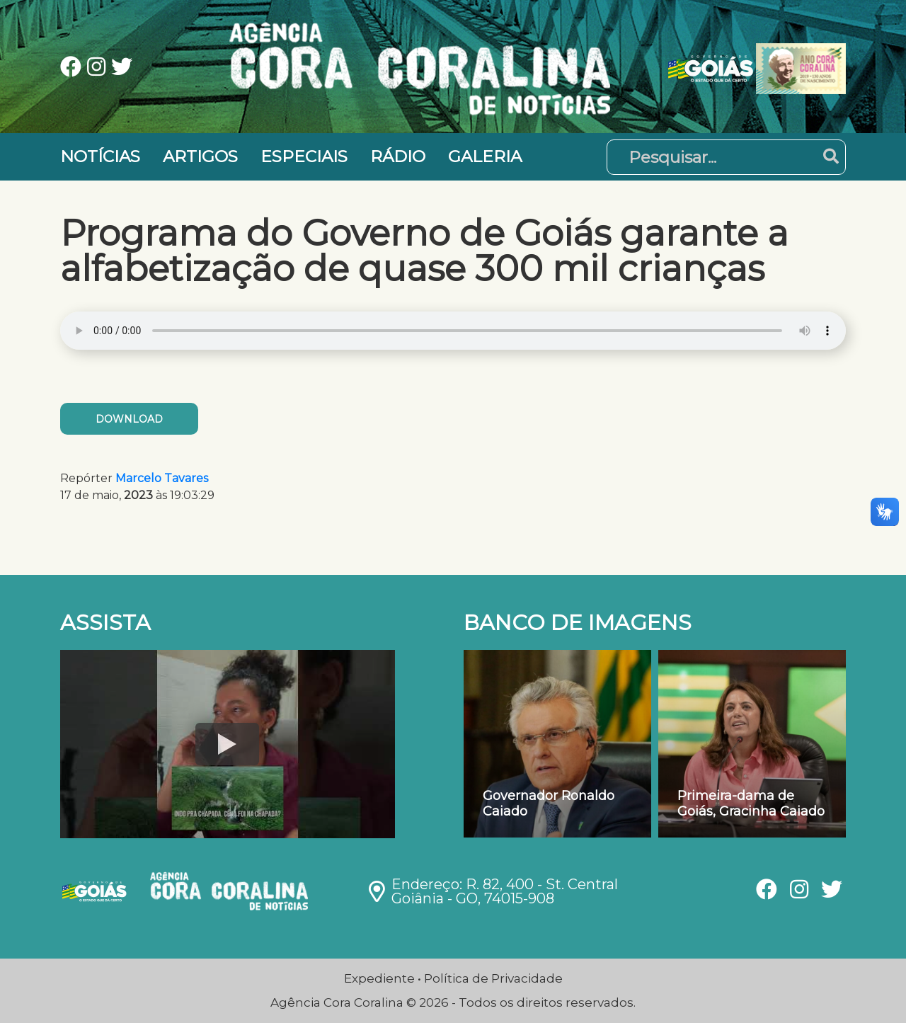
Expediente (379, 978)
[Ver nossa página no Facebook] (73, 68)
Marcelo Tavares (161, 478)
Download (129, 419)
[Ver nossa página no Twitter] (121, 68)
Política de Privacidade (493, 978)
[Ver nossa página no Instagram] (99, 68)
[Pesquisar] (726, 157)
